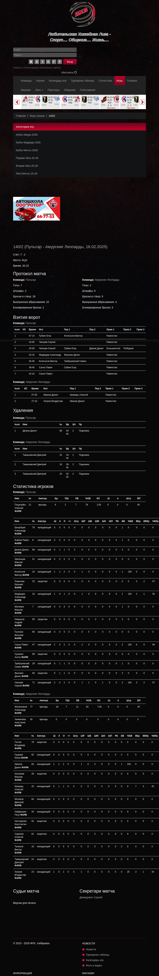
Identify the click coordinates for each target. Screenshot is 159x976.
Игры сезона (37, 115)
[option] (30, 102)
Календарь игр (57, 80)
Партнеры (54, 89)
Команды (26, 80)
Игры (120, 80)
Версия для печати (24, 902)
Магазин (26, 89)
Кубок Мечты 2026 (27, 150)
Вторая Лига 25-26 (27, 165)
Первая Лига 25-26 (27, 158)
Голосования (87, 89)
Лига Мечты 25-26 (26, 173)
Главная (21, 115)
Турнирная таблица (82, 80)
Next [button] (142, 102)
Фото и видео (94, 965)
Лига (39, 89)
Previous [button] (17, 102)
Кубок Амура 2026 (27, 134)
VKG (44, 105)
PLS (116, 105)
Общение (69, 89)
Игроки (40, 80)
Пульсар (34, 246)
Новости (17, 67)
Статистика (105, 80)
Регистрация (31, 67)
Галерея (132, 80)
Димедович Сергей (91, 897)
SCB (37, 105)
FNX (103, 105)
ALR (24, 105)
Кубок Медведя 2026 (28, 142)
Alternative (69, 72)
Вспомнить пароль (50, 67)
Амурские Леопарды (64, 246)
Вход (70, 61)
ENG (57, 104)
